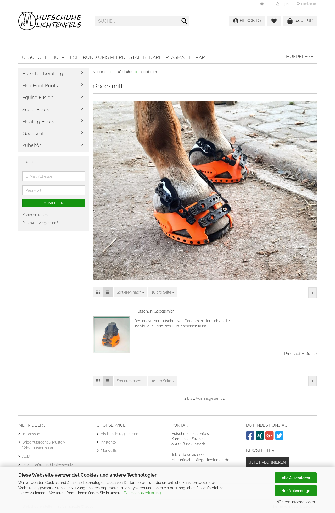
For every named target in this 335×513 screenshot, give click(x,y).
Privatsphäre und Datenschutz (47, 465)
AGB (26, 456)
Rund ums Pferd (104, 57)
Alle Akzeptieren (296, 478)
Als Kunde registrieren (119, 434)
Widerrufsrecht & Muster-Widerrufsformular (43, 445)
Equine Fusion (37, 97)
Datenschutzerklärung (142, 493)
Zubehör (31, 145)
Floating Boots (38, 121)
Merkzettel (307, 4)
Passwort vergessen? (40, 223)
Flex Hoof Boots (40, 85)
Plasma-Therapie (187, 57)
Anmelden (54, 203)
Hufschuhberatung (42, 73)
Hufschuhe (33, 57)
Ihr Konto (108, 442)
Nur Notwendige (295, 491)
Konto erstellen (35, 215)
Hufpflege (65, 57)
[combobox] (130, 292)
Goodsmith (34, 133)
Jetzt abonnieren (267, 462)
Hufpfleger (301, 56)
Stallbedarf (145, 57)
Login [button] (282, 4)
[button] (264, 4)
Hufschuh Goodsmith (154, 311)
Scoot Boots (35, 109)
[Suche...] (184, 21)
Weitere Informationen (296, 502)
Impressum (31, 434)
